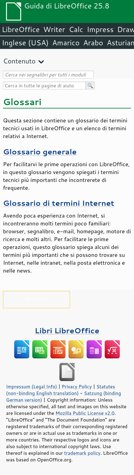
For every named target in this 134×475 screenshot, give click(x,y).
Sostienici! (36, 298)
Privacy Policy (77, 386)
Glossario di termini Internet (58, 203)
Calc (76, 29)
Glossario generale (40, 151)
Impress (100, 29)
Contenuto (19, 61)
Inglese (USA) (25, 42)
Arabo (93, 42)
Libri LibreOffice (67, 330)
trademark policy (82, 453)
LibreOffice (21, 29)
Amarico (66, 42)
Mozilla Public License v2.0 (85, 413)
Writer (54, 29)
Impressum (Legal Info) (31, 386)
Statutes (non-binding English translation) (60, 389)
